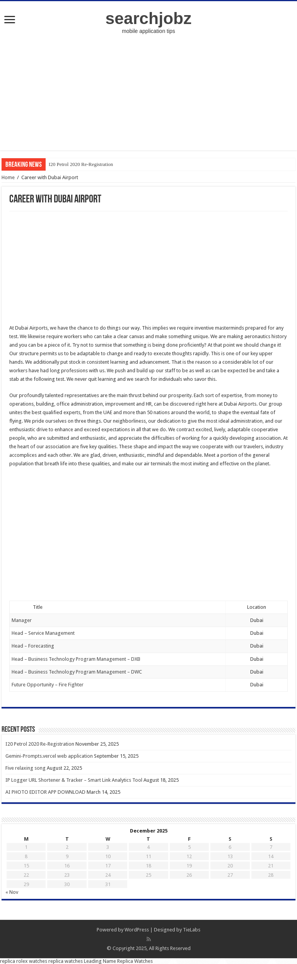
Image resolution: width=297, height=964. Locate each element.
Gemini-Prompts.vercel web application (49, 756)
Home (8, 177)
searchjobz (149, 18)
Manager (22, 620)
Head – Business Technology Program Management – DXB (77, 659)
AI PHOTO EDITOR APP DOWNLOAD (45, 792)
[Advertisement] (148, 96)
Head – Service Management (44, 633)
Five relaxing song (25, 768)
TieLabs (191, 930)
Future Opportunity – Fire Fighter (48, 685)
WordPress (137, 930)
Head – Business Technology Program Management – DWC (77, 672)
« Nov (11, 892)
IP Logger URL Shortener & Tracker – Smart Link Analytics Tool (73, 780)
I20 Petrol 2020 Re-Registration (81, 164)
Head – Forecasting (33, 646)
